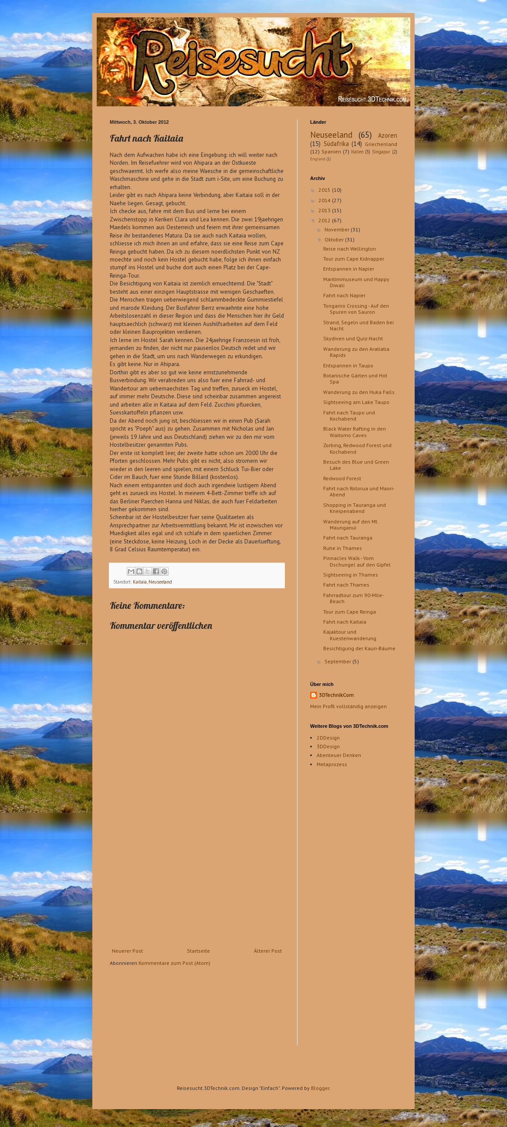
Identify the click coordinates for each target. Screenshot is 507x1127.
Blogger (320, 1088)
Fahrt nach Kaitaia (344, 621)
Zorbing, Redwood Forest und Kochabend (357, 448)
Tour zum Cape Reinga (349, 611)
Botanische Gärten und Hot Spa (355, 378)
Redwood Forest (342, 478)
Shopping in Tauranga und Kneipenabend (354, 508)
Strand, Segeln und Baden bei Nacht (358, 325)
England (317, 159)
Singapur (381, 152)
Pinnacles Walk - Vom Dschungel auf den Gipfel (357, 561)
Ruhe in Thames (342, 548)
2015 (325, 190)
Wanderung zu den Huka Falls (359, 392)
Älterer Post (268, 950)
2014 (325, 200)
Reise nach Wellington (349, 248)
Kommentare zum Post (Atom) (174, 963)
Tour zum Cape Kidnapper (353, 258)
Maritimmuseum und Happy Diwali (356, 282)
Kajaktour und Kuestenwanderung (349, 634)
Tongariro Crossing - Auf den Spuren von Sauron (356, 308)
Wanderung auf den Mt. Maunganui (350, 524)
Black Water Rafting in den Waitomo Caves (354, 431)
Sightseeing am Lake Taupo (356, 402)
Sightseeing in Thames (350, 574)
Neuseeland (331, 134)
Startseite (198, 950)
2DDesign (328, 737)
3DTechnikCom (336, 695)
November (337, 229)
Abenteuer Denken (339, 755)
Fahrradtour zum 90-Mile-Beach (353, 598)
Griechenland (381, 144)
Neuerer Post (127, 950)
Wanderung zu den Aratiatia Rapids (356, 352)
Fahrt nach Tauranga (347, 537)
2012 (325, 220)
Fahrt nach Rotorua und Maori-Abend (359, 491)
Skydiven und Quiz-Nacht (353, 338)
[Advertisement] (197, 882)
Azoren (387, 135)
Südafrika (336, 143)
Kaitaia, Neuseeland (152, 582)
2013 (325, 210)
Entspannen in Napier (348, 268)
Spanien (331, 151)
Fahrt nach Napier (344, 295)
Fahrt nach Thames (346, 584)
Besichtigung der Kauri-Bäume (359, 648)
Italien (357, 152)
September (338, 661)
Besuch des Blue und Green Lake (356, 464)
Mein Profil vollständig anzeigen (348, 706)
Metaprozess (332, 764)
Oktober (334, 239)
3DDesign (328, 746)
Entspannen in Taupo (348, 365)
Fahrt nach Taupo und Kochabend (349, 415)
